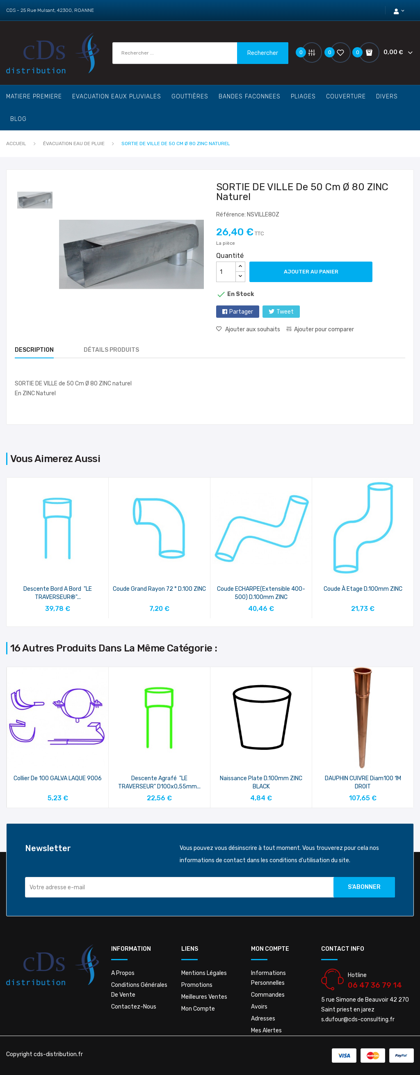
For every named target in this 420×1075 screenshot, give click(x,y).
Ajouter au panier (311, 272)
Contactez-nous (133, 1006)
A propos (123, 973)
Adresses (263, 1018)
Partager (241, 311)
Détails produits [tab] (111, 349)
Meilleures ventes (204, 996)
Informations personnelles (268, 978)
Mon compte (198, 1008)
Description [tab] (34, 349)
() (337, 52)
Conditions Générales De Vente (139, 990)
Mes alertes (266, 1030)
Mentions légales (204, 973)
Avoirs (259, 1006)
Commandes (268, 994)
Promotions (196, 985)
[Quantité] (226, 272)
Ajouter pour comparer (324, 329)
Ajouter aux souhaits (252, 329)
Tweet (285, 311)
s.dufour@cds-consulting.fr (358, 1019)
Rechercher (262, 53)
